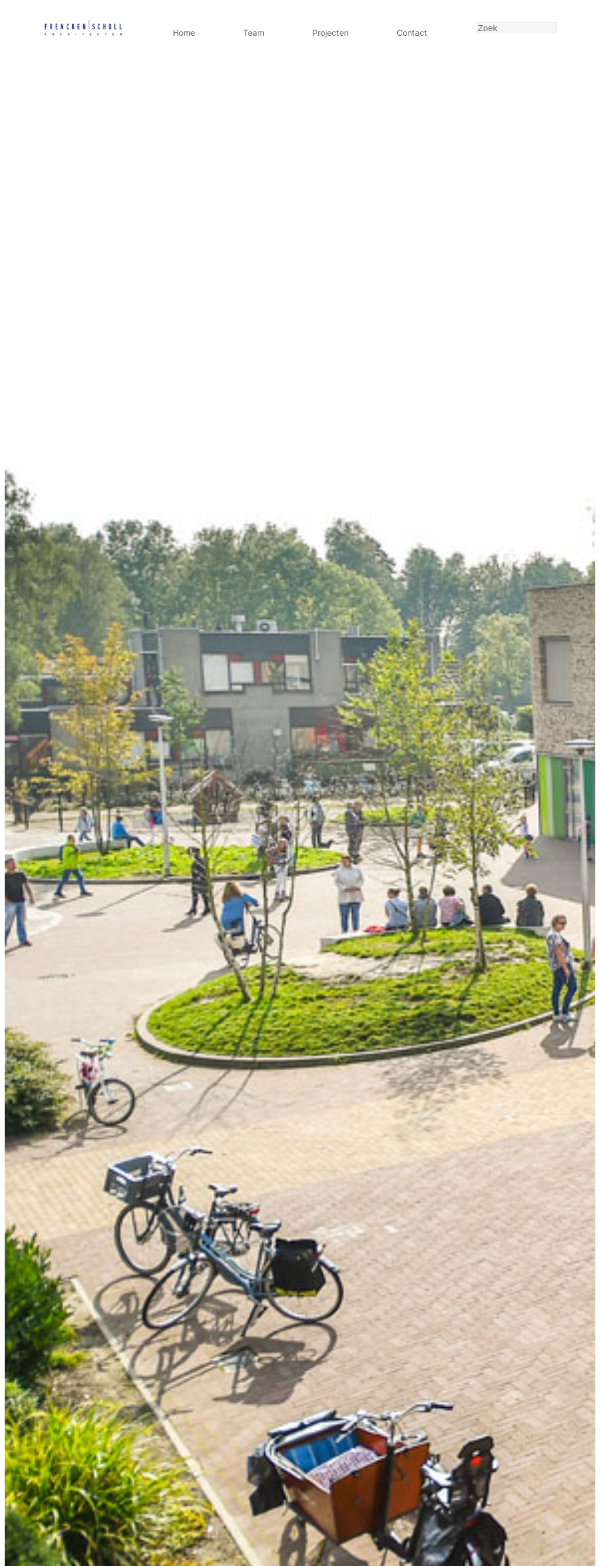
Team (253, 33)
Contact (412, 33)
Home (184, 33)
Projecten (330, 33)
